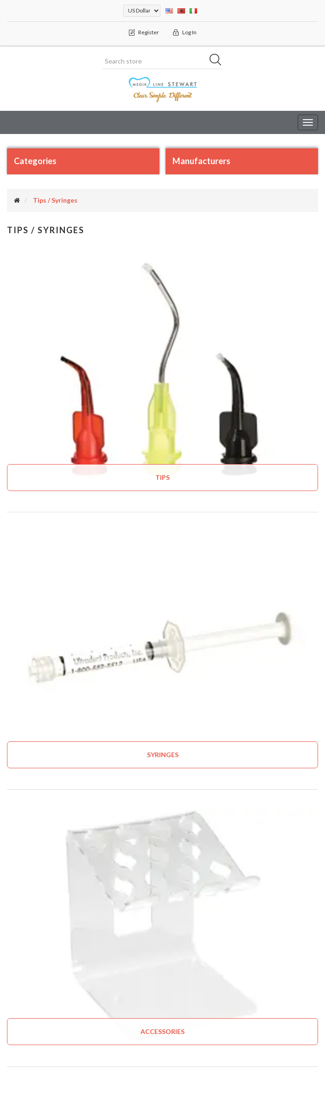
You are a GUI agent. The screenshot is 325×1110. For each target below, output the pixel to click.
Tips (162, 477)
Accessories (162, 1031)
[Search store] (162, 61)
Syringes (162, 755)
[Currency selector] (141, 11)
